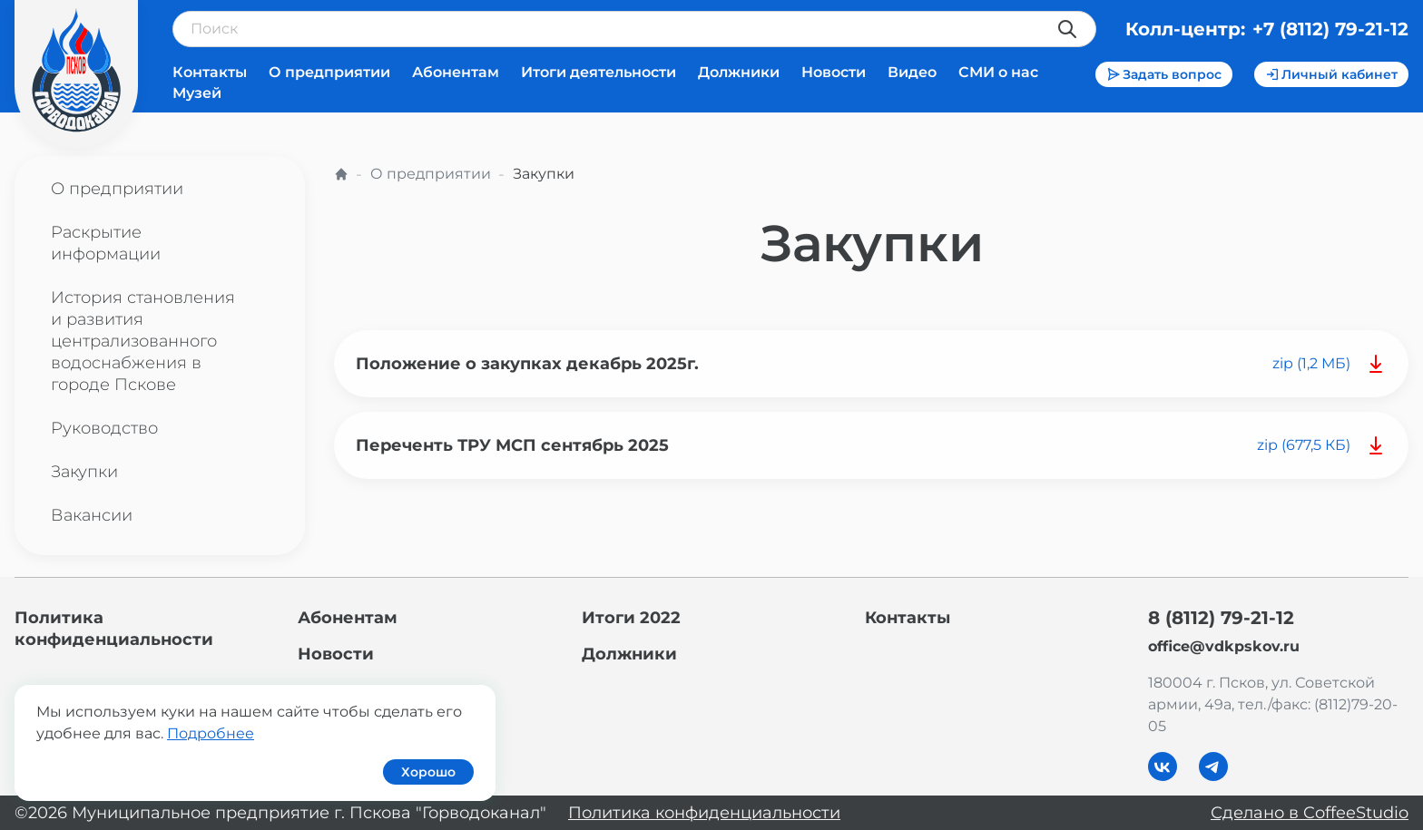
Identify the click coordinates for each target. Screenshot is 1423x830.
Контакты (209, 72)
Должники (739, 72)
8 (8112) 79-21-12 (1221, 618)
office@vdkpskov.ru (1224, 646)
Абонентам (455, 72)
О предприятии (329, 72)
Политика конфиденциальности (704, 813)
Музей (196, 93)
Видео (912, 72)
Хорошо (428, 772)
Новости (833, 72)
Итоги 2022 (631, 618)
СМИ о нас (998, 72)
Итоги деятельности (598, 72)
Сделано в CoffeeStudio (1309, 813)
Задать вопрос (1164, 74)
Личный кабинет (1331, 74)
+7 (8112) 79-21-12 (1330, 29)
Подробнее (210, 733)
